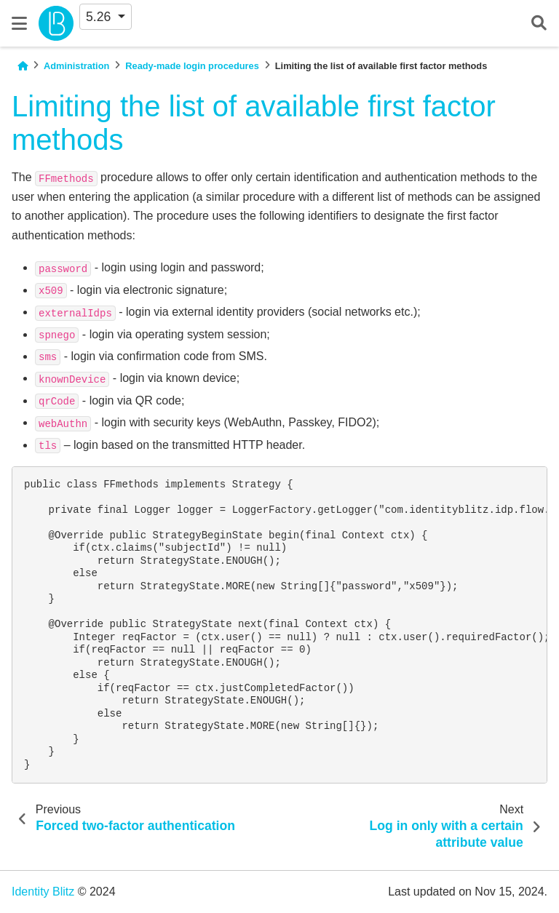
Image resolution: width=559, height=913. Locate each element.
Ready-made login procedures (191, 65)
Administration (76, 65)
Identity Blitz (43, 891)
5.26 (100, 16)
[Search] (539, 23)
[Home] (22, 65)
